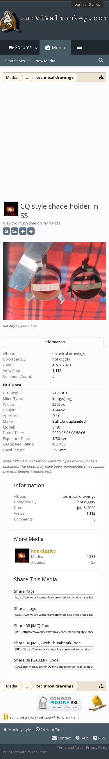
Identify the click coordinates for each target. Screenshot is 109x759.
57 (93, 562)
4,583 (90, 556)
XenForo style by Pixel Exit (68, 752)
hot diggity (11, 326)
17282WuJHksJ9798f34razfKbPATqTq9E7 (44, 717)
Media (58, 47)
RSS (99, 738)
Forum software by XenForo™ (24, 752)
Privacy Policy (97, 747)
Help (82, 738)
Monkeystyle (17, 729)
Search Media (17, 60)
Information (54, 341)
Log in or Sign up (87, 4)
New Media (45, 60)
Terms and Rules (70, 747)
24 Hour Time (50, 729)
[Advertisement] (54, 140)
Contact (61, 738)
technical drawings (68, 353)
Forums (23, 47)
